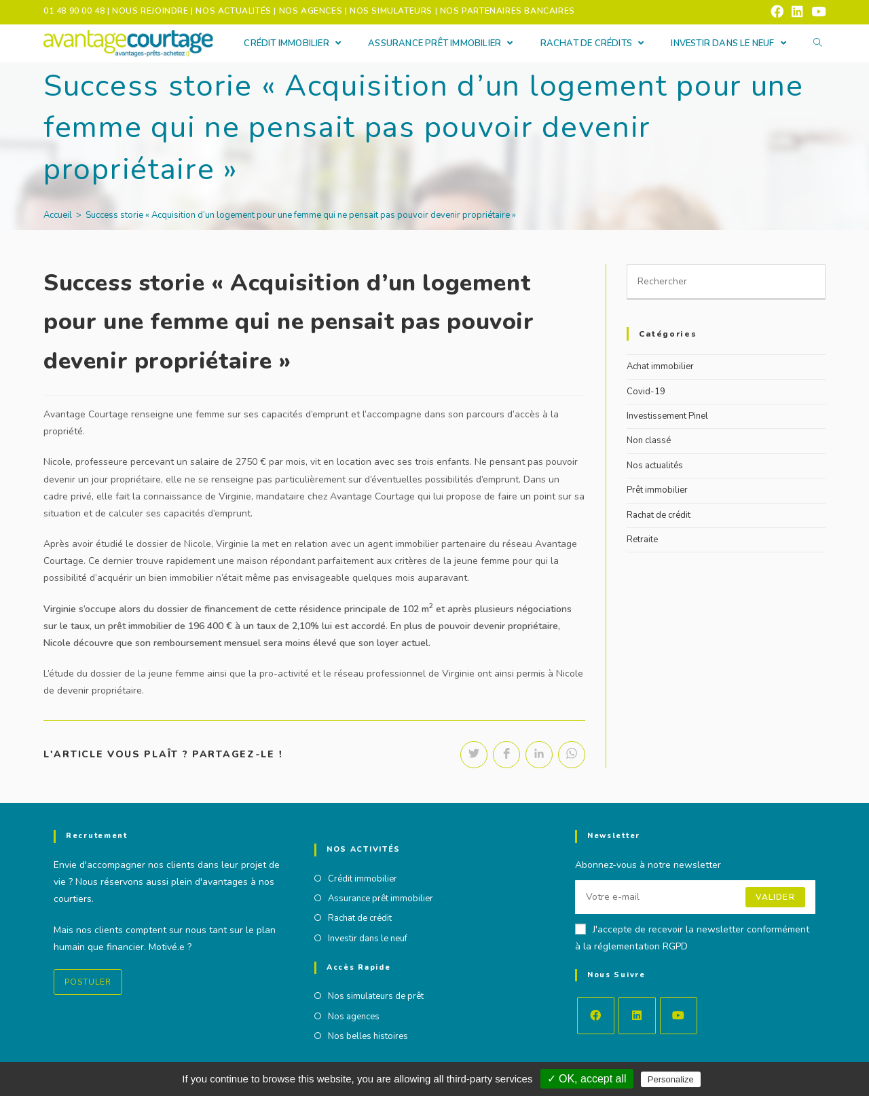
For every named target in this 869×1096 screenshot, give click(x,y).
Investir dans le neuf (367, 938)
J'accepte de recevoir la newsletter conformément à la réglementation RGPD (692, 937)
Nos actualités (655, 465)
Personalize (671, 1079)
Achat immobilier (660, 366)
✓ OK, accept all (587, 1078)
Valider (775, 896)
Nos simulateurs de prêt (376, 996)
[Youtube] (678, 1015)
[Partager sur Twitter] (473, 754)
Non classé (649, 440)
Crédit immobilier (362, 878)
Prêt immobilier (657, 490)
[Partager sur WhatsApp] (571, 754)
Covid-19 (646, 391)
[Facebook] (595, 1015)
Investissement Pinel (667, 416)
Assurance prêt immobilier (380, 898)
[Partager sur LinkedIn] (539, 754)
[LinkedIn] (637, 1015)
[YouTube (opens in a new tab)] (816, 12)
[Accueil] (57, 215)
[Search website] (818, 43)
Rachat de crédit (658, 515)
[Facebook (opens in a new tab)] (777, 12)
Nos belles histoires (368, 1036)
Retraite (642, 539)
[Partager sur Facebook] (506, 754)
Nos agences (354, 1016)
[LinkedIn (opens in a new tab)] (797, 12)
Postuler (87, 981)
